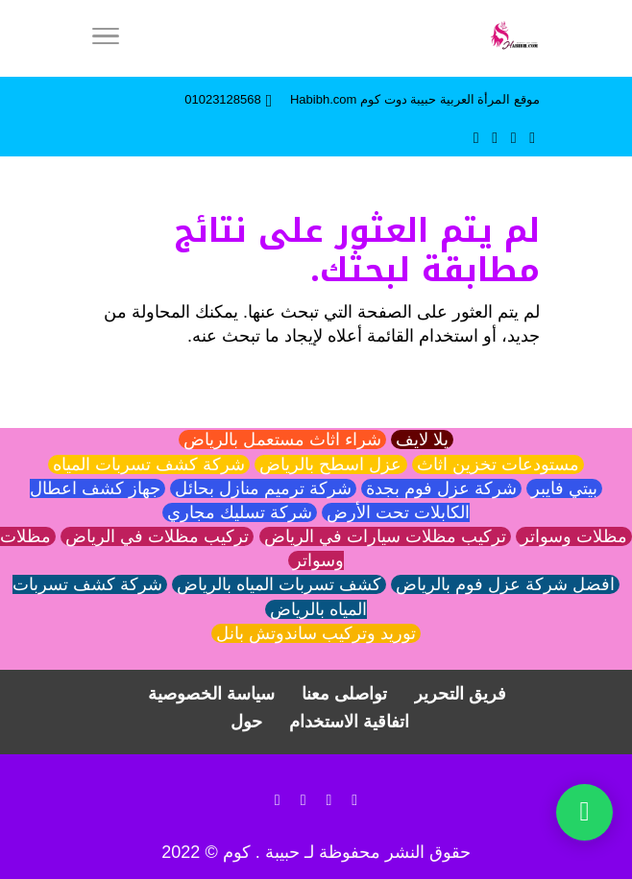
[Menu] (105, 38)
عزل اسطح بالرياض (330, 464)
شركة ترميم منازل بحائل (263, 488)
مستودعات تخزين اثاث (498, 464)
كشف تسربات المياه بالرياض (279, 584)
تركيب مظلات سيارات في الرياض (385, 536)
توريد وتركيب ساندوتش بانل (316, 633)
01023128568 (222, 99)
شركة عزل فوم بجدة (441, 488)
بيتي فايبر (564, 488)
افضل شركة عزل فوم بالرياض (505, 584)
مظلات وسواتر (574, 536)
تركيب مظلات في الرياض (157, 536)
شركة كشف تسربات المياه (149, 464)
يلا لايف (422, 439)
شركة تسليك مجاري (239, 512)
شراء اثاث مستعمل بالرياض (282, 439)
